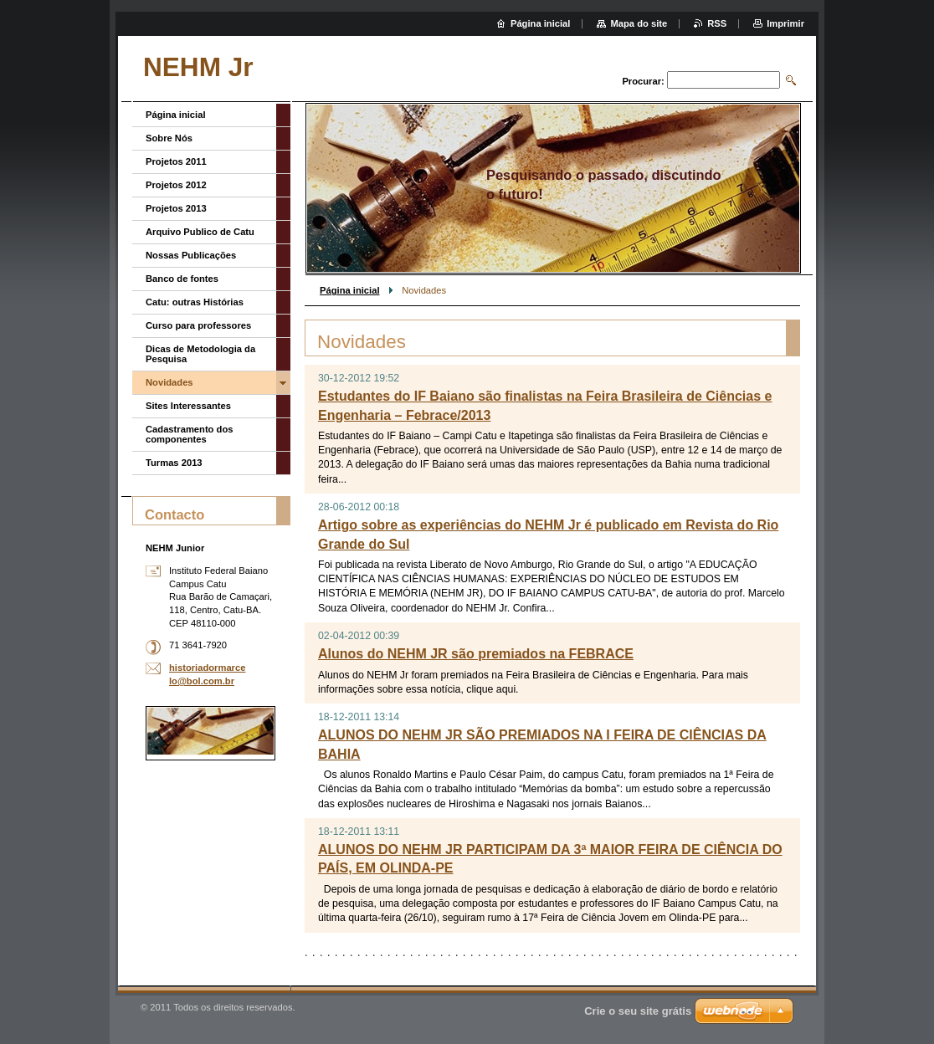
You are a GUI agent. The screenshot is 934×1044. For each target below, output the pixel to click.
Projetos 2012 (176, 185)
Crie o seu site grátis (637, 1011)
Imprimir (785, 23)
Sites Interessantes (188, 406)
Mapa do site (638, 23)
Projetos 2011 (176, 161)
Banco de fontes (182, 279)
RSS (716, 23)
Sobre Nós (169, 138)
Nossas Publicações (191, 255)
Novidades (169, 382)
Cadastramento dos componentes (189, 434)
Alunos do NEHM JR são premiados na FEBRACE (476, 654)
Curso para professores (198, 325)
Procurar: (643, 81)
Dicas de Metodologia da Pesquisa (200, 354)
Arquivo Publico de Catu (200, 232)
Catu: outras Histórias (195, 302)
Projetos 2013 (176, 208)
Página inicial (350, 290)
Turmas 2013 (174, 463)
